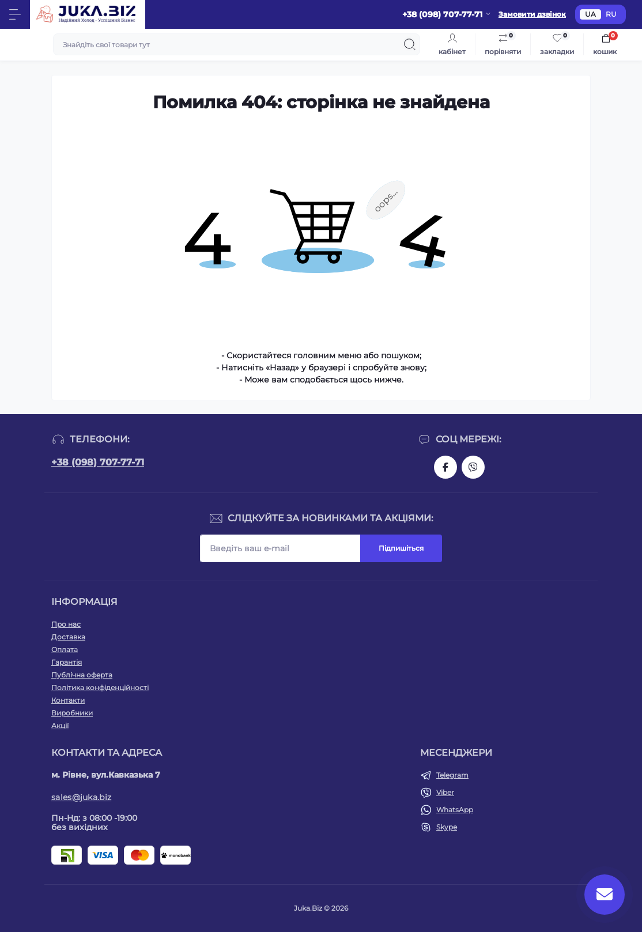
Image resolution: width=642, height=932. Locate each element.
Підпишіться (401, 548)
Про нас (66, 624)
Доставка (68, 636)
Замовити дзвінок (532, 14)
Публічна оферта (81, 674)
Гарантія (66, 662)
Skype (446, 827)
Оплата (64, 649)
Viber (445, 792)
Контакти (68, 700)
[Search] (409, 44)
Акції (60, 725)
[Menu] (15, 14)
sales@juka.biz (81, 797)
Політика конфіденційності (100, 687)
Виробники (72, 713)
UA (590, 14)
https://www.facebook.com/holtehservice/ (445, 467)
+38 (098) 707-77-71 (97, 462)
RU (611, 14)
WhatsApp (454, 809)
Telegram (452, 775)
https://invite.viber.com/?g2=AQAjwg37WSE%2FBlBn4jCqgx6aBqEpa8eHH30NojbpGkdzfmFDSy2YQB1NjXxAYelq (473, 467)
